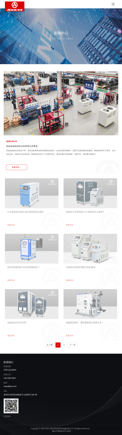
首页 (54, 39)
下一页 (72, 345)
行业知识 (69, 39)
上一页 (49, 345)
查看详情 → (16, 167)
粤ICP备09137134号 (61, 431)
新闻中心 (60, 39)
